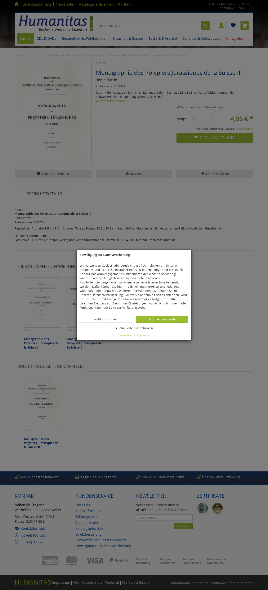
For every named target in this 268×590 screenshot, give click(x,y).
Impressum (143, 335)
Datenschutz (125, 335)
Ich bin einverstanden (162, 319)
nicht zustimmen (108, 319)
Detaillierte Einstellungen (134, 328)
